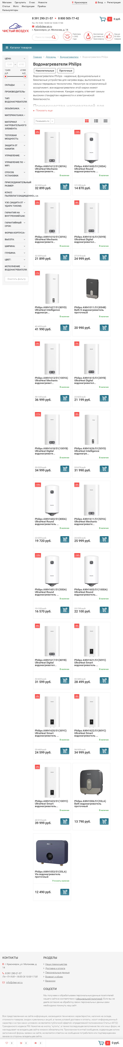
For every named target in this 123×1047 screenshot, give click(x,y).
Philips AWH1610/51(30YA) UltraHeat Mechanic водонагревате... (51, 239)
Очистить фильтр (17, 279)
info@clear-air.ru (44, 26)
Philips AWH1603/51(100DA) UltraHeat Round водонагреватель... (91, 592)
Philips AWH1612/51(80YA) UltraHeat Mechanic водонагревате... (51, 169)
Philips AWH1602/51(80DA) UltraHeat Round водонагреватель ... (51, 521)
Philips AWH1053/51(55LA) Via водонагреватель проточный (51, 874)
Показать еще (43, 110)
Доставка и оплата (55, 968)
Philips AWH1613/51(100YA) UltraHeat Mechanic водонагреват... (51, 380)
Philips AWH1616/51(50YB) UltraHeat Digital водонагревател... (90, 239)
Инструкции (28, 6)
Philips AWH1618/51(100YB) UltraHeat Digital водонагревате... (51, 451)
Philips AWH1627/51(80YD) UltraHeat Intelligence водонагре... (51, 310)
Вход (99, 2)
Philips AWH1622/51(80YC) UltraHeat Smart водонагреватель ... (90, 733)
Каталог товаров (19, 47)
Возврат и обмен (54, 976)
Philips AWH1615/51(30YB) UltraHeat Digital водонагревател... (90, 380)
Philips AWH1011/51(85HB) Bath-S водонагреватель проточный (90, 310)
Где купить (20, 2)
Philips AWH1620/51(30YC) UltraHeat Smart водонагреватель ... (51, 733)
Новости (42, 2)
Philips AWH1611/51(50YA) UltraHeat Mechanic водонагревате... (90, 521)
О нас (32, 2)
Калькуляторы (10, 10)
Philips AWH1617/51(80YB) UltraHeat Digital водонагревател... (51, 662)
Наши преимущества (56, 964)
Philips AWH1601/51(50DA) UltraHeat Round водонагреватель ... (51, 592)
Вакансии (50, 981)
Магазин (7, 2)
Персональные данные (57, 972)
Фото (16, 6)
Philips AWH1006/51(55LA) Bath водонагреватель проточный (90, 804)
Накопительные (45, 70)
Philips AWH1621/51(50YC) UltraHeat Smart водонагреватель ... (90, 662)
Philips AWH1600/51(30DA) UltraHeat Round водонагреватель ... (90, 169)
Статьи (6, 6)
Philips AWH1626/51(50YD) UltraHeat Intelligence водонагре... (90, 451)
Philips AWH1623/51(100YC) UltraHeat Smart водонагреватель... (51, 804)
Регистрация (114, 2)
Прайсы (42, 6)
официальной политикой (89, 998)
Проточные (65, 70)
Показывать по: (43, 121)
